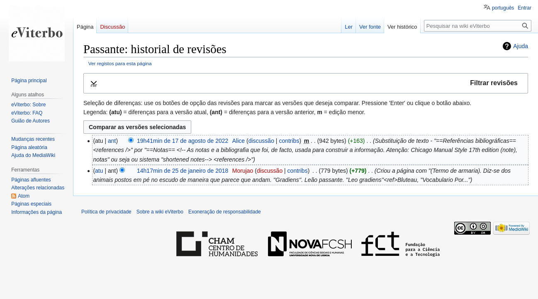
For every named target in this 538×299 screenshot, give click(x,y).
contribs (289, 140)
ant (112, 140)
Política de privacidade (106, 212)
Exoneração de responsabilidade (224, 212)
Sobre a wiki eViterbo (159, 212)
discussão (261, 140)
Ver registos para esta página (120, 63)
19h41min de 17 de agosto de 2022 (182, 140)
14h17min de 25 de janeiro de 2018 (182, 170)
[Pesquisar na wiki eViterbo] (477, 26)
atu (99, 170)
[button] (305, 83)
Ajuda (520, 46)
